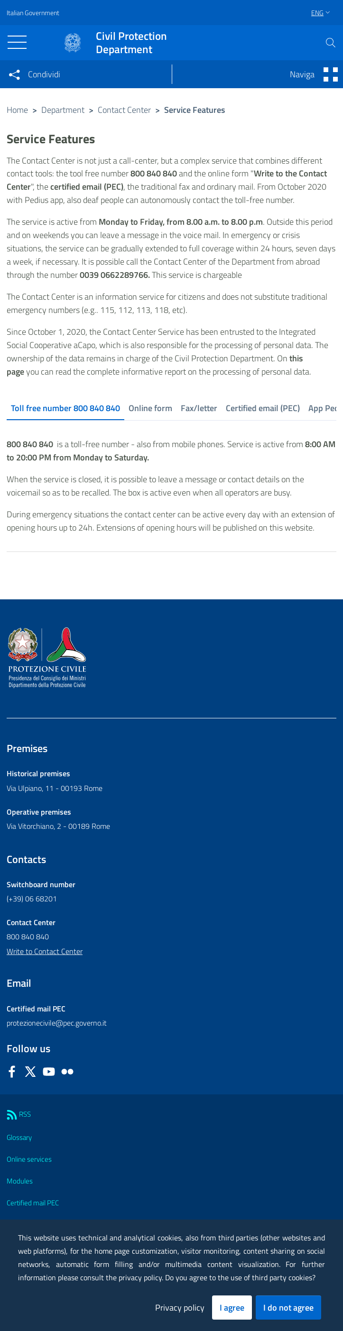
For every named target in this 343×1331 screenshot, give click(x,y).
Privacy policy (179, 1307)
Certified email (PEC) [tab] (263, 408)
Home (17, 109)
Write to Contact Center (45, 951)
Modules (20, 1180)
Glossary (19, 1137)
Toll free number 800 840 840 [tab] (65, 408)
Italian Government (33, 13)
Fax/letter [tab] (199, 408)
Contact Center (124, 109)
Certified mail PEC (33, 1202)
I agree (232, 1307)
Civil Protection (131, 42)
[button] (330, 42)
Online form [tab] (150, 408)
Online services (29, 1159)
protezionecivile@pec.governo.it (57, 1022)
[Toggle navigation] (17, 42)
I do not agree (288, 1307)
